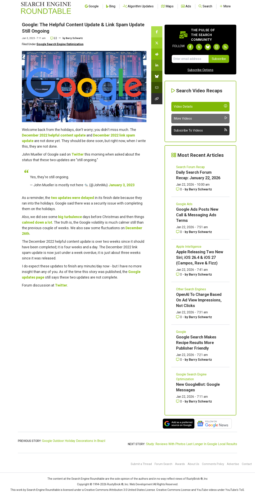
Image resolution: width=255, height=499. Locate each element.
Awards (180, 464)
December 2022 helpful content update (54, 135)
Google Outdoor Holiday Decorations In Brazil (73, 441)
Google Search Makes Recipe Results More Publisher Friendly (196, 343)
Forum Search (163, 464)
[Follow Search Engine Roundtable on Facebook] (190, 47)
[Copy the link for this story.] (156, 98)
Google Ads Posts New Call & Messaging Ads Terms (197, 215)
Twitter (78, 154)
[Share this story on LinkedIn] (156, 65)
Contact (247, 464)
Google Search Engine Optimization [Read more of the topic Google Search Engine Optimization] (191, 376)
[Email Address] (190, 59)
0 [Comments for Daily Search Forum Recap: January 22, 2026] (179, 189)
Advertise (233, 464)
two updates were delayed (72, 198)
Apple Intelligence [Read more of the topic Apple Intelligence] (188, 247)
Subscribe (219, 59)
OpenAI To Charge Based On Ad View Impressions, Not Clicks (199, 300)
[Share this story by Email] (156, 87)
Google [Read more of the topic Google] (181, 332)
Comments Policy (213, 464)
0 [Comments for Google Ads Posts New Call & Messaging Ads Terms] (179, 232)
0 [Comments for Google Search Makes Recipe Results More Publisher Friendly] (179, 360)
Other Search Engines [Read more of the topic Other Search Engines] (191, 289)
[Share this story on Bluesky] (156, 76)
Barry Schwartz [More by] (74, 38)
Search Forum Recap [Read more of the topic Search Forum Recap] (190, 167)
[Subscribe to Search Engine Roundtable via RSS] (225, 47)
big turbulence (70, 217)
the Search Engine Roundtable (86, 478)
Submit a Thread (141, 464)
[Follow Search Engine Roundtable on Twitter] (199, 47)
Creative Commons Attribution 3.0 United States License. (120, 489)
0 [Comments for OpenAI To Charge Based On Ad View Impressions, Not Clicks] (179, 317)
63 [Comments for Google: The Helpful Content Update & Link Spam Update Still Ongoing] (53, 38)
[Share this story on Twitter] (156, 43)
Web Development (141, 484)
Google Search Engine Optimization (59, 44)
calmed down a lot (37, 222)
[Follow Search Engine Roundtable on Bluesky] (208, 47)
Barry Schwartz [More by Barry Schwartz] (200, 189)
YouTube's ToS (234, 489)
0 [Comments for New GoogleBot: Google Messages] (179, 401)
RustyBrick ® (115, 484)
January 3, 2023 (121, 185)
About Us (193, 464)
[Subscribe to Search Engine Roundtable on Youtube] (216, 47)
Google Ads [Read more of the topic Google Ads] (184, 204)
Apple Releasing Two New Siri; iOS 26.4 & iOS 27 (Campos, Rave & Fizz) (199, 257)
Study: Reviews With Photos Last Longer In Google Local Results (191, 444)
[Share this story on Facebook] (156, 31)
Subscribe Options (200, 70)
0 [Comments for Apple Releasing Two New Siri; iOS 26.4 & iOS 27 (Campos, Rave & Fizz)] (179, 274)
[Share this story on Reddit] (156, 54)
